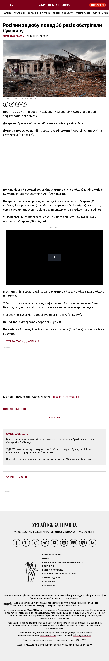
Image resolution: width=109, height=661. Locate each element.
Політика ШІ (48, 566)
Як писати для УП (51, 577)
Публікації (19, 13)
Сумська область (14, 341)
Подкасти (67, 13)
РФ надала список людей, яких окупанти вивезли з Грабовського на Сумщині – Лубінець (50, 441)
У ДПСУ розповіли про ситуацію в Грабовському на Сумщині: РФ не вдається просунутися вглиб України (49, 451)
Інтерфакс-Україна (46, 605)
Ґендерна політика (52, 570)
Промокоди (48, 585)
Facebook (83, 123)
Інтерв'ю (45, 13)
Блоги (96, 13)
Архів (105, 13)
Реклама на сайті (51, 554)
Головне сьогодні (15, 409)
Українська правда (13, 36)
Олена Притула (48, 635)
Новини (7, 13)
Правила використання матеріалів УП (62, 562)
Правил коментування (65, 396)
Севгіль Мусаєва (84, 632)
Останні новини (16, 476)
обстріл (32, 341)
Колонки (33, 13)
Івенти (56, 13)
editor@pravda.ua (82, 635)
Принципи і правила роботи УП (59, 574)
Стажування (49, 581)
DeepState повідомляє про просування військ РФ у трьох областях (48, 459)
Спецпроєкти (82, 13)
